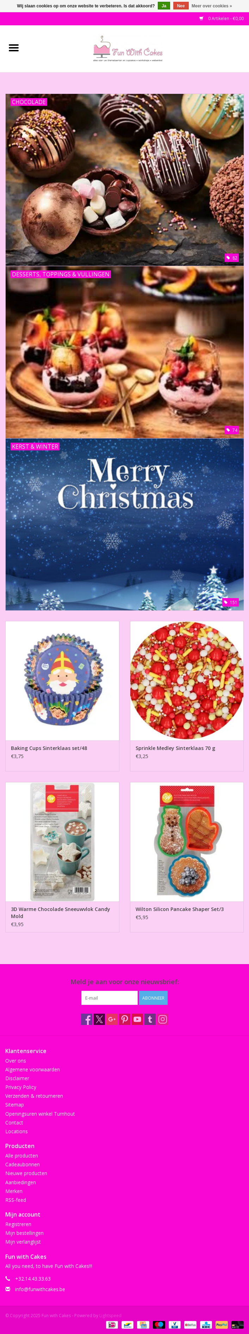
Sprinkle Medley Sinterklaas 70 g (175, 748)
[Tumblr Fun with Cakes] (150, 1019)
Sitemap (14, 1104)
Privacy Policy (20, 1087)
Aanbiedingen (20, 1182)
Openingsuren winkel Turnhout (40, 1113)
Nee (181, 6)
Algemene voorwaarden (32, 1069)
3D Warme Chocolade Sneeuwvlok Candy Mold (60, 912)
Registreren (18, 1224)
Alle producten (21, 1155)
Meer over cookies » (212, 6)
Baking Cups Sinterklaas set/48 (49, 748)
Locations (16, 1131)
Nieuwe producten (26, 1173)
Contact (14, 1122)
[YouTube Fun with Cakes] (137, 1019)
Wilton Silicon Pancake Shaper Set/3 (180, 909)
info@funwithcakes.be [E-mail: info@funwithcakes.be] (40, 1289)
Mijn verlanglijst (23, 1241)
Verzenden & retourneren (34, 1095)
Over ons (15, 1060)
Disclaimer (17, 1078)
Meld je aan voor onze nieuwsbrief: (124, 982)
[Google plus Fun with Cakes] (112, 1019)
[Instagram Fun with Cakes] (162, 1019)
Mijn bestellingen (24, 1233)
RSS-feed (15, 1200)
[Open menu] (13, 47)
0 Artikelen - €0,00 (221, 18)
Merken (14, 1191)
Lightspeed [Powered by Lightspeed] (110, 1316)
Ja (164, 6)
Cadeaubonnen (22, 1164)
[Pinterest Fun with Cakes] (124, 1019)
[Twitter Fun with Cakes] (99, 1019)
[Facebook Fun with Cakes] (86, 1019)
